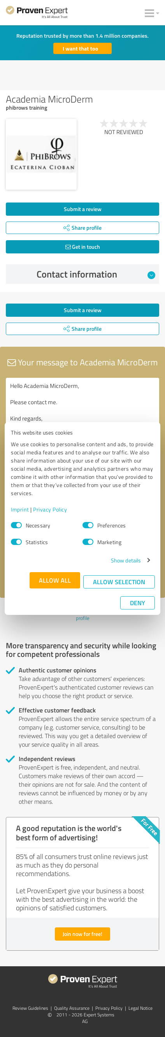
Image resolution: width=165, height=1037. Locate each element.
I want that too (80, 48)
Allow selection (119, 581)
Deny (137, 602)
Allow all (55, 580)
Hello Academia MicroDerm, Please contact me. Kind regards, (82, 421)
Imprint (20, 509)
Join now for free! (82, 933)
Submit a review (83, 209)
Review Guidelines (30, 1008)
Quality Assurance (72, 1008)
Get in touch (82, 246)
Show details (126, 560)
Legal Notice (140, 1008)
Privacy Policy (50, 509)
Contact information (96, 274)
